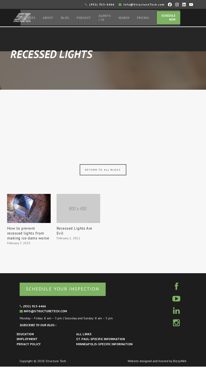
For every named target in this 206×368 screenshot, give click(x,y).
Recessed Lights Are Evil (74, 232)
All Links (84, 335)
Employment (27, 340)
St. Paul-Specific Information (100, 340)
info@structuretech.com (43, 312)
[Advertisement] (103, 120)
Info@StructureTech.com (142, 4)
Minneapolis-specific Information (104, 345)
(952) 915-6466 (99, 4)
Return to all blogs (103, 170)
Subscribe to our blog (38, 326)
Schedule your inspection (66, 290)
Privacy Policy (29, 345)
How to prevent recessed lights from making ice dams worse (28, 234)
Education (25, 335)
